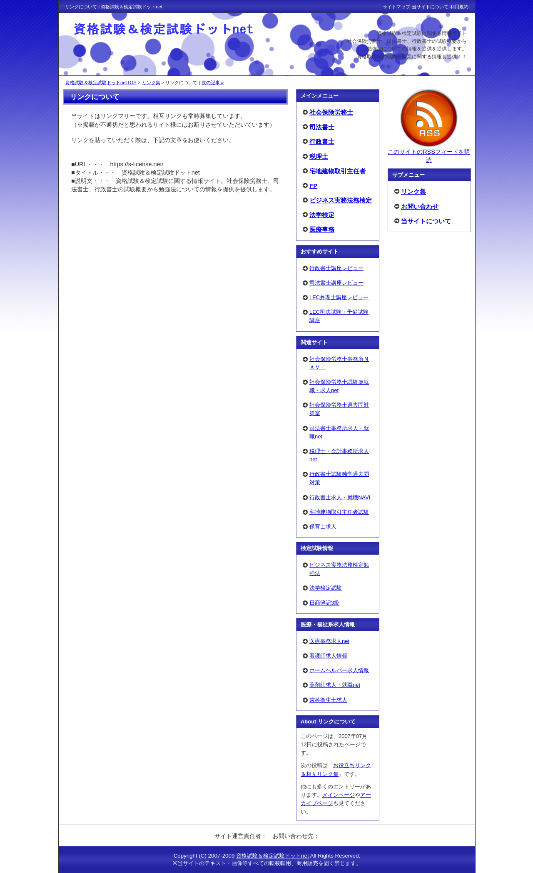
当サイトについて (426, 221)
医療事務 (321, 229)
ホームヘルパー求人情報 (339, 670)
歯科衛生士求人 (328, 700)
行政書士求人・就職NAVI (339, 497)
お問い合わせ (419, 206)
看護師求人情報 (328, 656)
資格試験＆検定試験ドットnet (272, 856)
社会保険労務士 (331, 112)
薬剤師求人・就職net (334, 685)
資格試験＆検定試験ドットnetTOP (101, 82)
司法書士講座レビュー (336, 283)
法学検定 (321, 214)
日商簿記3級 (324, 603)
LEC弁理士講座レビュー (339, 297)
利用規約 (459, 6)
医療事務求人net (329, 641)
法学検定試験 (325, 588)
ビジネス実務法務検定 (340, 200)
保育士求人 (322, 526)
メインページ (338, 795)
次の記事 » (213, 82)
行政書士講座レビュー (336, 268)
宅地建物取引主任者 (337, 171)
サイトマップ (396, 6)
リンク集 (413, 191)
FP (313, 185)
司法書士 (321, 126)
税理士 (318, 156)
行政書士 (321, 141)
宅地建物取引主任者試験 (339, 512)
